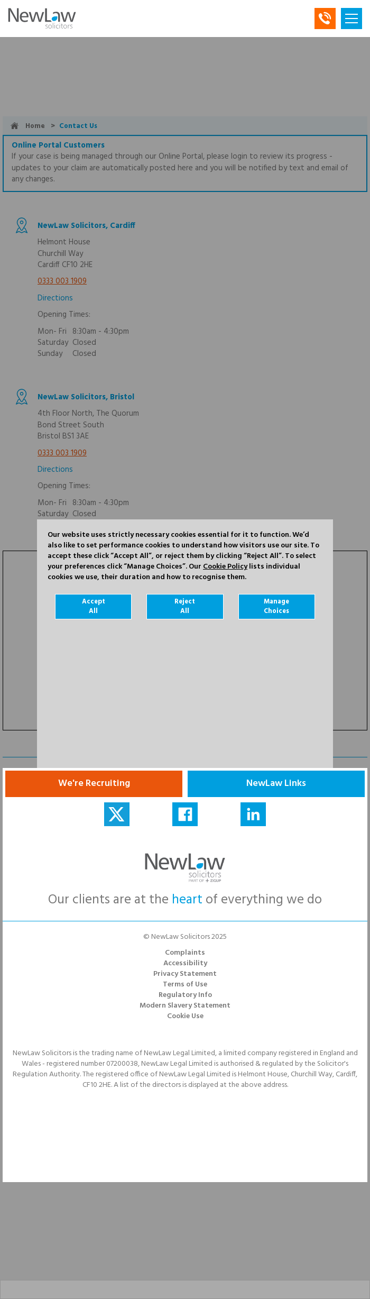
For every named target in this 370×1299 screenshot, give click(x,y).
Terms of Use (185, 984)
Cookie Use (185, 1016)
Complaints (185, 953)
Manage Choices (276, 607)
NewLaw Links (276, 783)
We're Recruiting (94, 783)
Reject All (184, 607)
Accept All (93, 607)
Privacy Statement (185, 974)
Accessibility (185, 963)
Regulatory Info (185, 995)
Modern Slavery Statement (185, 1006)
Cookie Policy (225, 567)
